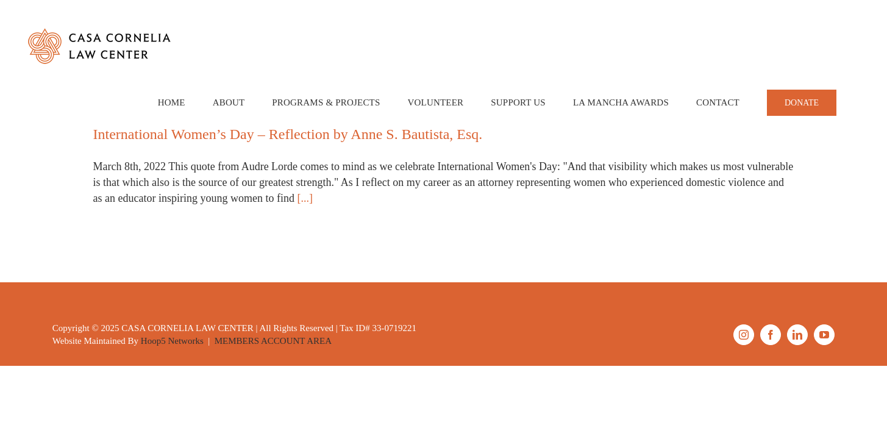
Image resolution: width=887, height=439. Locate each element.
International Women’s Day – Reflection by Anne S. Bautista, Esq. (288, 134)
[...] (305, 198)
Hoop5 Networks (172, 341)
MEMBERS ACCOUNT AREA (273, 341)
